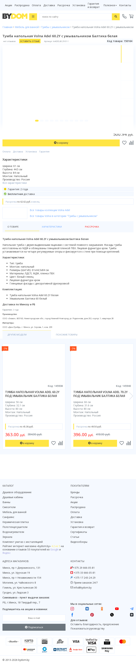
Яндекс (6, 552)
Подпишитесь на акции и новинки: (25, 609)
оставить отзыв (29, 40)
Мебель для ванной (14, 512)
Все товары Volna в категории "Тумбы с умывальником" (64, 225)
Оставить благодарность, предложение (94, 624)
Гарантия (44, 161)
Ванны (6, 502)
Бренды (75, 492)
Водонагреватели (13, 532)
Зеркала (7, 537)
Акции (8, 5)
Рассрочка (63, 5)
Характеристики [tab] (36, 236)
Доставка (49, 5)
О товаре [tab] (13, 236)
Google (54, 549)
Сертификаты (78, 532)
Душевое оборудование (17, 492)
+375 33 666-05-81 (84, 572)
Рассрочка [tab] (60, 236)
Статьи (74, 537)
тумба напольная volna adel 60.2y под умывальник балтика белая (32, 404)
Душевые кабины (12, 497)
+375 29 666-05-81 (84, 567)
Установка (78, 5)
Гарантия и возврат (94, 5)
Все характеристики (14, 192)
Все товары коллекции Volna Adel (50, 219)
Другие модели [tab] (18, 344)
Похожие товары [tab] (51, 344)
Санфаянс (8, 517)
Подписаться (34, 627)
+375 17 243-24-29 (84, 577)
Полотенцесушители (14, 527)
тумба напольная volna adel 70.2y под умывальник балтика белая (100, 404)
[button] (34, 130)
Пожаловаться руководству (87, 628)
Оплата (36, 5)
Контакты (125, 5)
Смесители (9, 507)
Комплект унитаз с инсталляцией (22, 541)
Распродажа (22, 5)
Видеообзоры (78, 541)
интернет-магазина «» (32, 546)
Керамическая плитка (15, 522)
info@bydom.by (83, 587)
